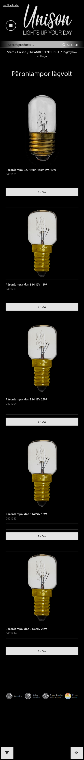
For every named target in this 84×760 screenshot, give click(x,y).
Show (42, 192)
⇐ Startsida (11, 5)
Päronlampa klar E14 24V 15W (26, 514)
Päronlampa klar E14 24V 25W (26, 628)
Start (10, 52)
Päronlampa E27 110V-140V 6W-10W (31, 169)
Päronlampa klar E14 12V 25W (26, 399)
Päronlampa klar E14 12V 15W (26, 284)
